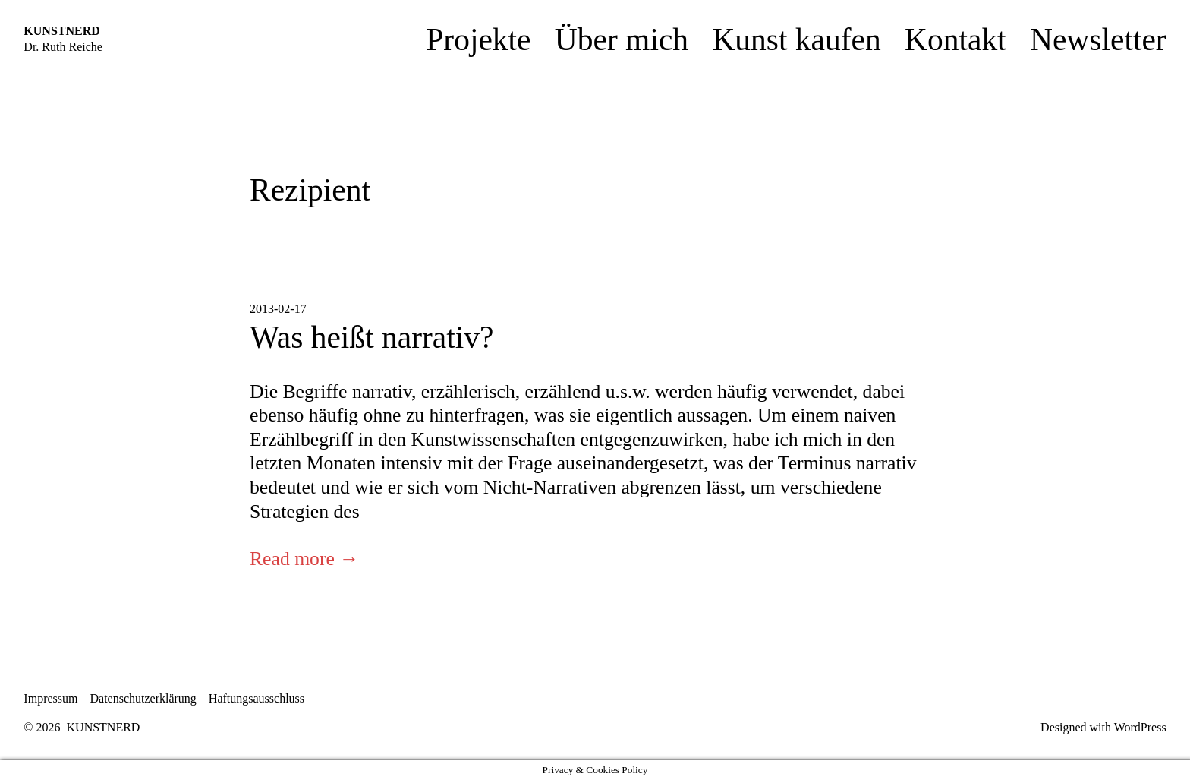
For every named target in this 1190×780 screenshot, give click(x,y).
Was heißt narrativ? (371, 337)
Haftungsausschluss (256, 698)
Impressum (50, 698)
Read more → (304, 559)
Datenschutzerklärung (143, 698)
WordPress (1140, 727)
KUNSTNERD (61, 30)
